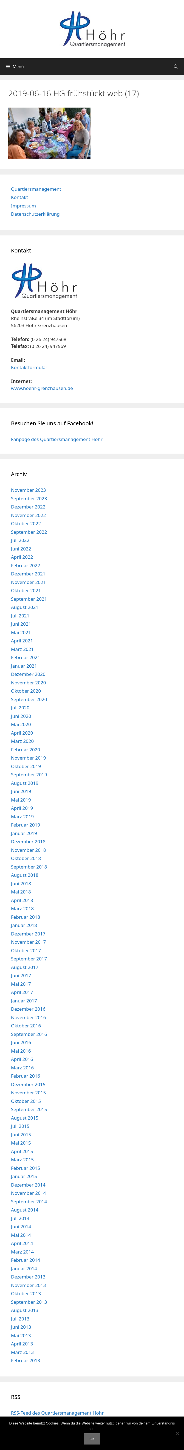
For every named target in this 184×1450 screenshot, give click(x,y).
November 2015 (28, 1092)
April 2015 (22, 1151)
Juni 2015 (21, 1134)
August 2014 (24, 1210)
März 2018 (22, 908)
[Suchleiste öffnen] (176, 66)
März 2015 (22, 1159)
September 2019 (29, 774)
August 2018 (24, 875)
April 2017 (22, 992)
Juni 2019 (21, 791)
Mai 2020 (21, 724)
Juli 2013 (20, 1319)
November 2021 (28, 582)
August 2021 (24, 607)
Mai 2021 (21, 632)
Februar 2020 (25, 749)
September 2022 (29, 532)
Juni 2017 (21, 975)
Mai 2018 (21, 892)
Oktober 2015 (26, 1101)
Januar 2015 (24, 1176)
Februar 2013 (25, 1360)
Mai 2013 (21, 1335)
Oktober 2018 (26, 858)
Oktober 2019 (26, 766)
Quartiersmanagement (36, 189)
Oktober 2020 (26, 691)
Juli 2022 (20, 540)
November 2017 (28, 942)
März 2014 (22, 1252)
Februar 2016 (25, 1076)
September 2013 (29, 1302)
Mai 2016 (21, 1051)
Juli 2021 (20, 615)
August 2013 (24, 1310)
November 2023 (28, 490)
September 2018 (29, 867)
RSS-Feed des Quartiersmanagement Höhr (57, 1413)
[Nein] (177, 1433)
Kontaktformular (29, 367)
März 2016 (22, 1067)
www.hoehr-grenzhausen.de (42, 388)
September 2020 (29, 699)
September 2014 (29, 1201)
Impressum (23, 206)
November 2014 (28, 1193)
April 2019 (22, 808)
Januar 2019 (24, 833)
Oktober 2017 (26, 950)
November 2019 (28, 758)
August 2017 (24, 967)
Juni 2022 (21, 549)
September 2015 (29, 1109)
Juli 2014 (20, 1218)
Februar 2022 (25, 565)
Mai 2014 (21, 1235)
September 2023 (29, 498)
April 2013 (22, 1344)
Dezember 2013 (28, 1277)
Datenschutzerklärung (35, 214)
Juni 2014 (21, 1226)
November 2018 (28, 850)
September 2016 (29, 1034)
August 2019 (24, 783)
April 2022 (22, 557)
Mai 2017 (21, 984)
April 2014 (22, 1243)
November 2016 (28, 1017)
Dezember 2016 (28, 1009)
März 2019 (22, 816)
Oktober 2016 (26, 1025)
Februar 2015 (25, 1168)
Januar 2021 (24, 666)
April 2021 (22, 640)
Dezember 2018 (28, 841)
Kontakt (19, 197)
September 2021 (29, 599)
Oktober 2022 (26, 523)
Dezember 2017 (28, 934)
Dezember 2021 (28, 574)
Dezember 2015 (28, 1084)
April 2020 (22, 733)
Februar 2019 (25, 825)
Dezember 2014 (28, 1185)
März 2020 (22, 741)
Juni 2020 (21, 716)
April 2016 (22, 1059)
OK (91, 1438)
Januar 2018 (24, 925)
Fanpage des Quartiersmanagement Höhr (57, 439)
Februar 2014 (25, 1260)
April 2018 (22, 900)
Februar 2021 (25, 657)
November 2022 (28, 515)
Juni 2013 (21, 1327)
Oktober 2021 (26, 590)
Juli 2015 (20, 1126)
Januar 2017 (24, 1000)
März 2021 (22, 649)
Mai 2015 (21, 1143)
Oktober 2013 (26, 1293)
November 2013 (28, 1285)
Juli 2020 (20, 707)
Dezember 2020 (28, 674)
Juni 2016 (21, 1042)
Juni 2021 (21, 624)
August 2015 (24, 1118)
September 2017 (29, 959)
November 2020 (28, 682)
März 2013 (22, 1352)
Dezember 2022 (28, 507)
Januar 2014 (24, 1268)
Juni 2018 (21, 883)
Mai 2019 (21, 800)
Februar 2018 (25, 917)
